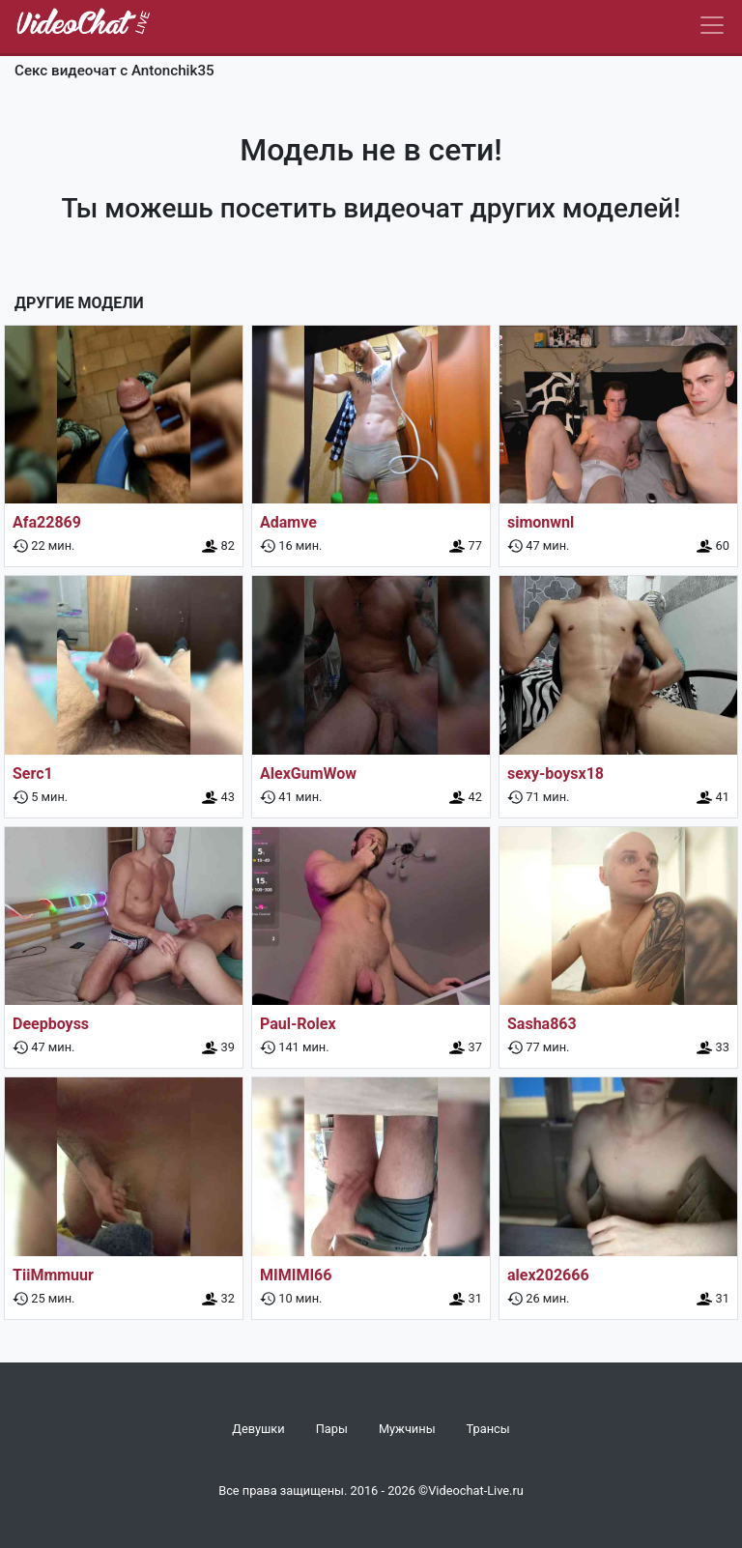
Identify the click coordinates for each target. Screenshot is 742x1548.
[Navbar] (712, 25)
